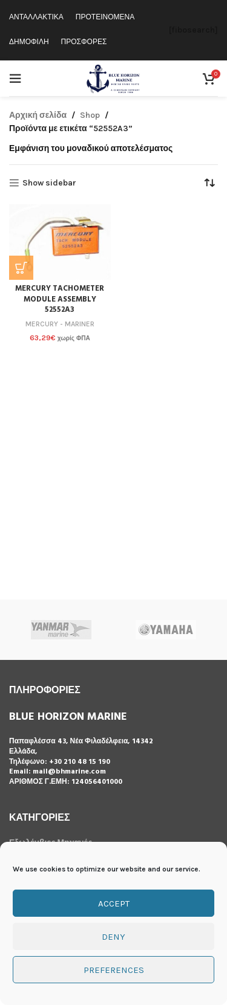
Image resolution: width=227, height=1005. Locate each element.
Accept (114, 903)
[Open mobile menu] (15, 78)
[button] (21, 268)
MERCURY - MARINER (59, 324)
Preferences (114, 970)
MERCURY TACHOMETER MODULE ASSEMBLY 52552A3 (59, 299)
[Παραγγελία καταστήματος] (209, 183)
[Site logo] (113, 78)
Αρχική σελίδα (38, 115)
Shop (90, 115)
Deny (113, 936)
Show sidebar (49, 183)
